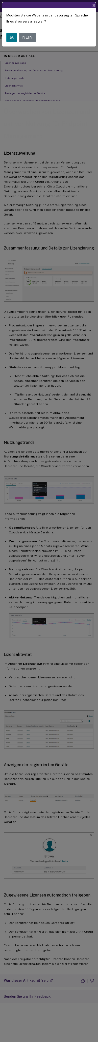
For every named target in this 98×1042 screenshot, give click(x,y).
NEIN (27, 37)
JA (12, 37)
